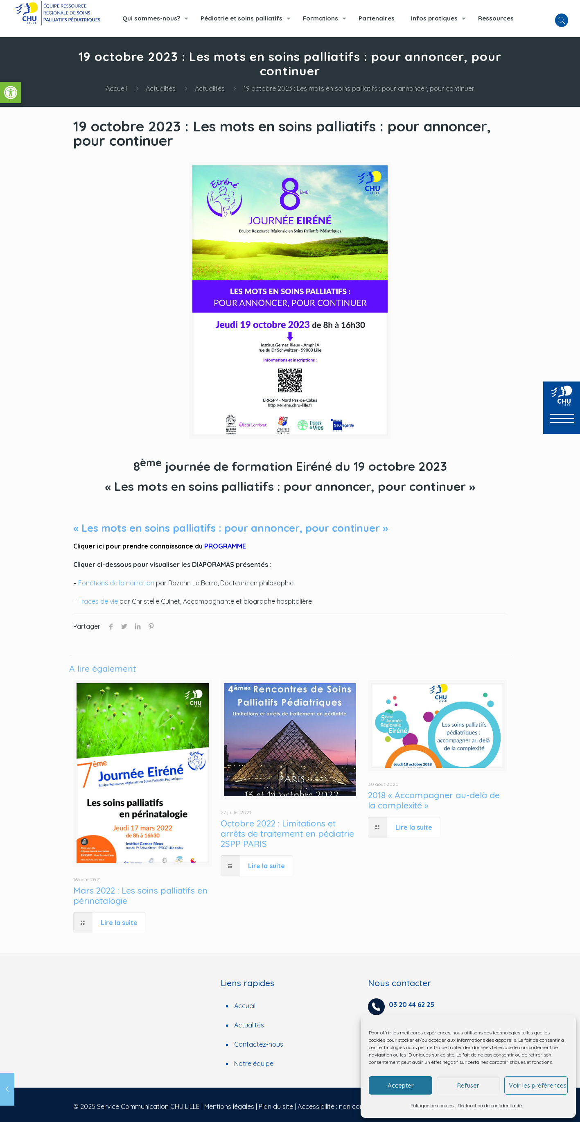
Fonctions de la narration (116, 583)
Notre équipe (253, 1063)
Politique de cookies (432, 1105)
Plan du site (276, 1106)
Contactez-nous (258, 1044)
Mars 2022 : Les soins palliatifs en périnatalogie (140, 895)
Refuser (468, 1085)
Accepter (401, 1085)
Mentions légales (229, 1106)
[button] (10, 92)
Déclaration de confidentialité (490, 1105)
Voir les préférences (537, 1085)
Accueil (116, 88)
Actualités (161, 88)
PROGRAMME (225, 546)
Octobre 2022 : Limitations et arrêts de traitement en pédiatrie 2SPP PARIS (287, 833)
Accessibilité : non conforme (339, 1106)
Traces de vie (98, 601)
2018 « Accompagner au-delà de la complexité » (434, 800)
